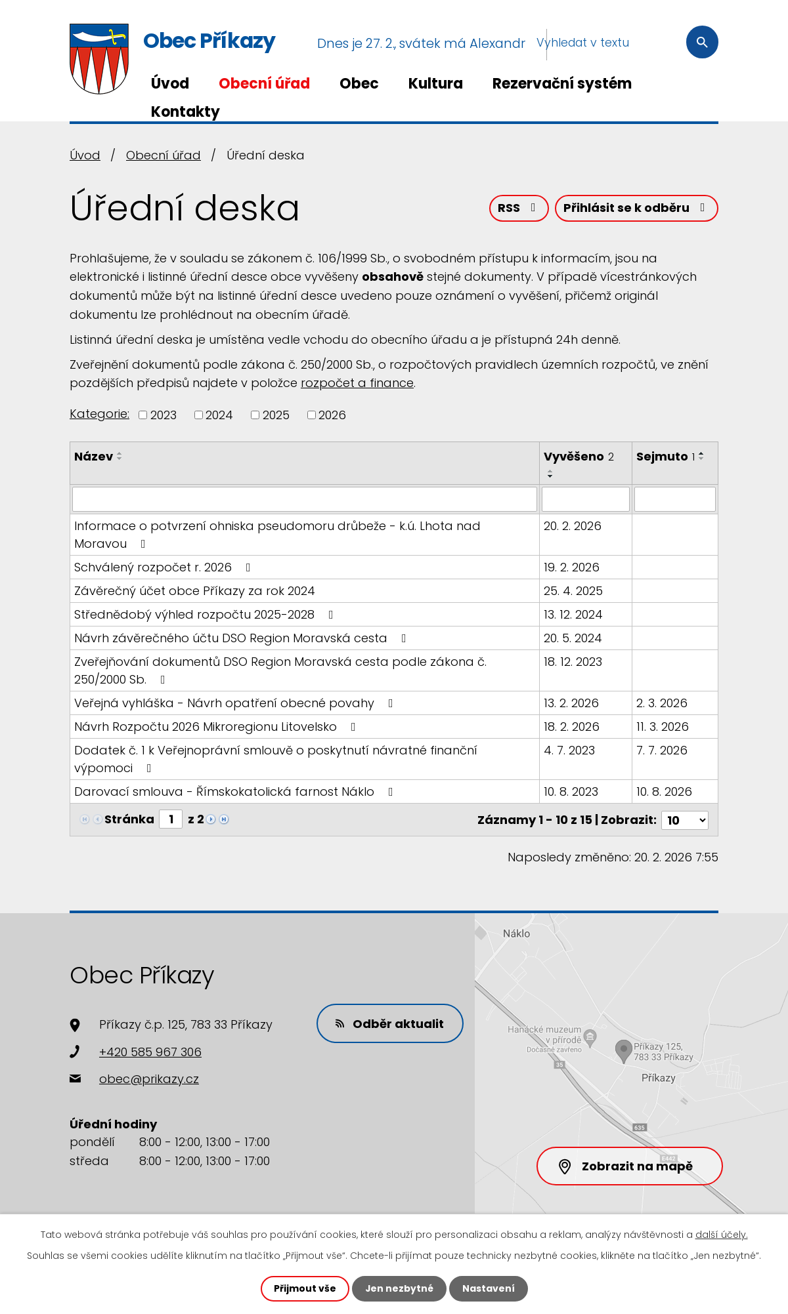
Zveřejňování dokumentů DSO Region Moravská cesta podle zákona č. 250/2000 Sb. (280, 670)
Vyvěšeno (579, 456)
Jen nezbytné (398, 1288)
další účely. (721, 1234)
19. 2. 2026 (572, 567)
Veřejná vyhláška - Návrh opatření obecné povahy (236, 703)
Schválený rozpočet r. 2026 (165, 567)
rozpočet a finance (357, 383)
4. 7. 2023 (569, 750)
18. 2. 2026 (572, 726)
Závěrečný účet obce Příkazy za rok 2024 (194, 591)
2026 (332, 415)
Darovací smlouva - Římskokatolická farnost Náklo (236, 791)
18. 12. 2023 (573, 661)
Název (93, 456)
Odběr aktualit (390, 1022)
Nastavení (488, 1288)
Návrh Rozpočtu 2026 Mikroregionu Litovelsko (217, 726)
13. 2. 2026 (571, 703)
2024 (219, 415)
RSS (519, 208)
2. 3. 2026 (662, 703)
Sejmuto (665, 456)
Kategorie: (99, 413)
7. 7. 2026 (662, 750)
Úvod (170, 83)
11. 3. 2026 (662, 726)
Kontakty (185, 112)
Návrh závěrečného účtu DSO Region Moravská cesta (243, 638)
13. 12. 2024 (573, 614)
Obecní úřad (264, 83)
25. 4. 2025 (573, 591)
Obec (359, 83)
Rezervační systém (562, 83)
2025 (276, 415)
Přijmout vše (304, 1288)
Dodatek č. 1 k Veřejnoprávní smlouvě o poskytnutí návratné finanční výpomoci (275, 759)
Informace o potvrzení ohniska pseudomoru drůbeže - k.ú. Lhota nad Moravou (277, 535)
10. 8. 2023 (571, 791)
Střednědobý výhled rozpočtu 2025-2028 (206, 614)
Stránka (129, 819)
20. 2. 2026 (573, 526)
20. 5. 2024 (573, 638)
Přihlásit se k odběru (637, 208)
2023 (163, 415)
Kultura (435, 83)
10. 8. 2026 (664, 791)
